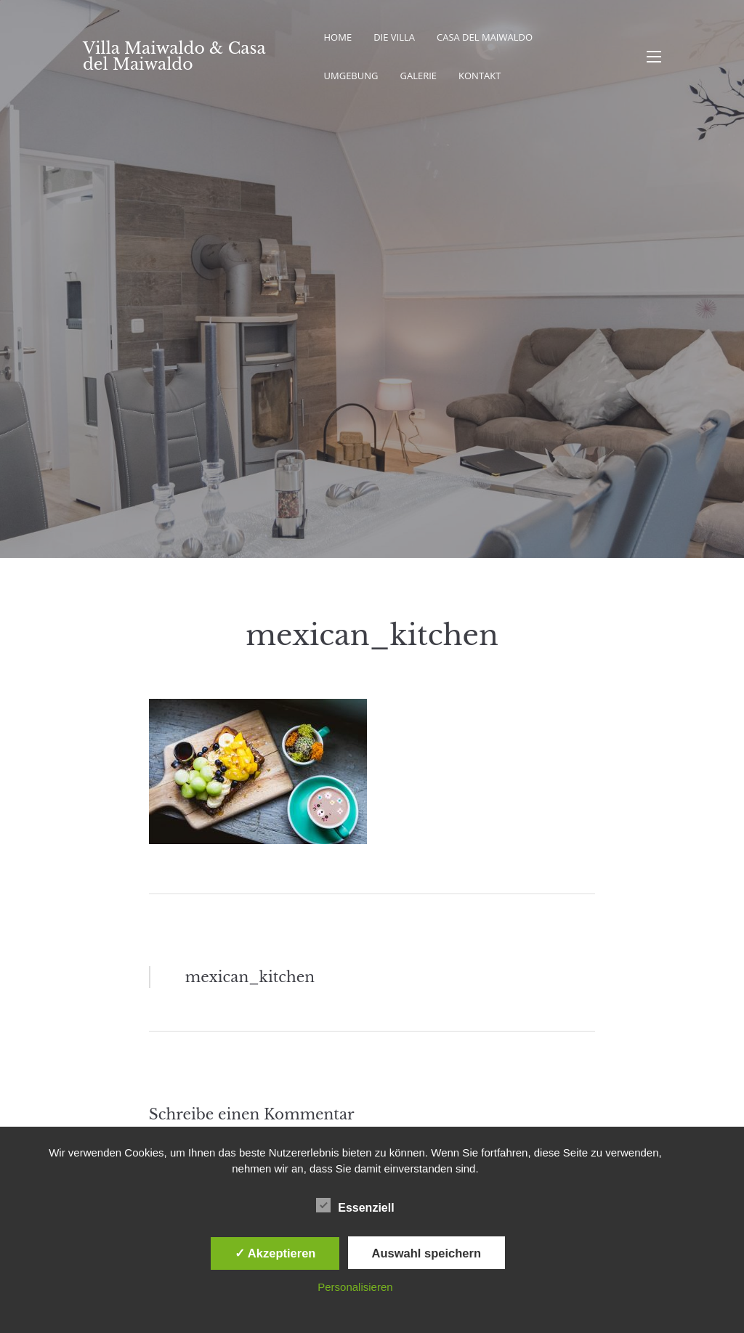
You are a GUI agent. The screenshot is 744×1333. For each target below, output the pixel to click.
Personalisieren (355, 1287)
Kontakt (479, 75)
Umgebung (351, 75)
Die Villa (394, 37)
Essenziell (355, 1205)
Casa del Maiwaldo (485, 37)
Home (338, 37)
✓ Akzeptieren (275, 1253)
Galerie (418, 75)
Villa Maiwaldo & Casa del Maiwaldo (174, 56)
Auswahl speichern (426, 1253)
